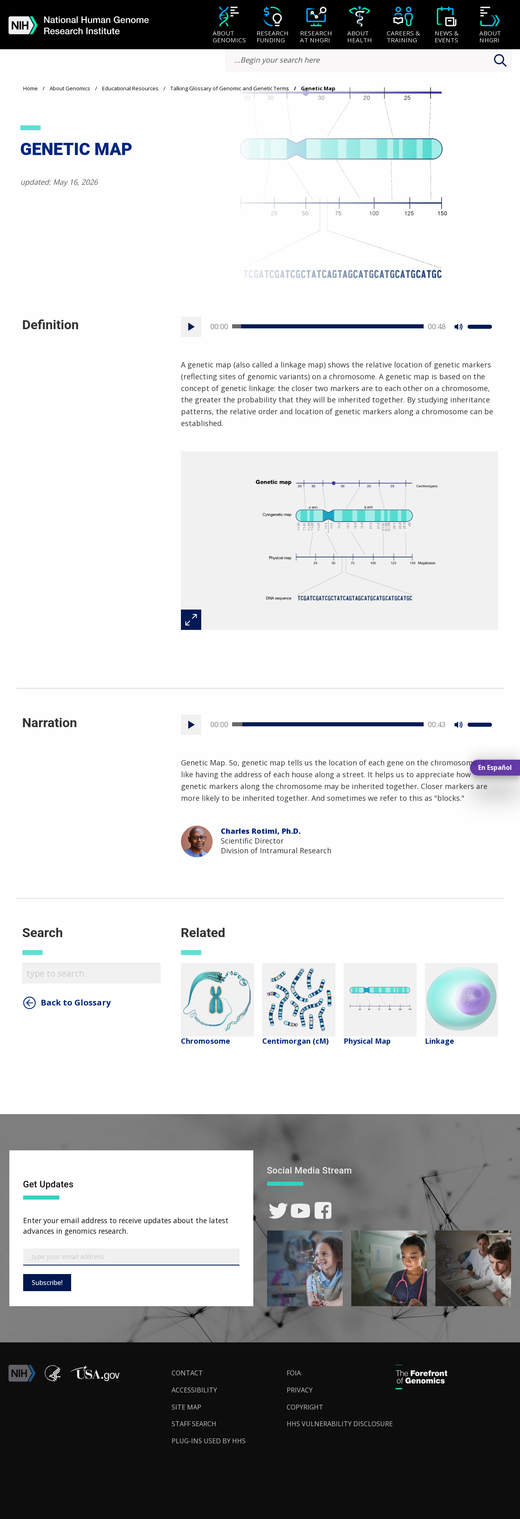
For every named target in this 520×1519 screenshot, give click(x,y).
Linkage (439, 1041)
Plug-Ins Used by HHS (209, 1440)
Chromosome (205, 1041)
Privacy (300, 1390)
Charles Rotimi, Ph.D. (260, 831)
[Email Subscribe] (131, 1256)
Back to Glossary (76, 1003)
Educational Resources (130, 88)
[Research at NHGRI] (316, 25)
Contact (187, 1372)
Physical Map (367, 1041)
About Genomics (70, 88)
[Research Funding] (273, 25)
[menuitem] (229, 25)
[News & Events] (447, 25)
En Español (495, 767)
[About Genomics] (229, 25)
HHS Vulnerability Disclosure (340, 1423)
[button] (95, 1379)
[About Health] (360, 25)
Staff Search (194, 1423)
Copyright (305, 1407)
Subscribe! (47, 1282)
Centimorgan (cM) (295, 1041)
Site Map (186, 1407)
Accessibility (194, 1390)
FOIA (294, 1372)
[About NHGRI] (490, 25)
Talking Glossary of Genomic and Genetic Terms (229, 88)
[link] (278, 1211)
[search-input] (368, 60)
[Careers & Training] (403, 25)
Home (30, 88)
